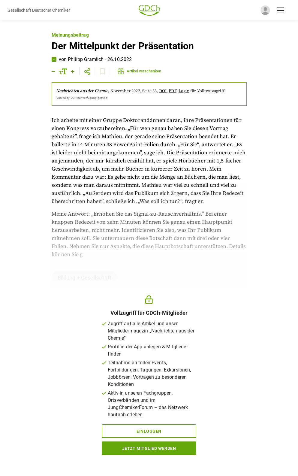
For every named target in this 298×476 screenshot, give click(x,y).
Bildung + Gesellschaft (84, 277)
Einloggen (149, 431)
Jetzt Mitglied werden (149, 448)
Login (184, 91)
